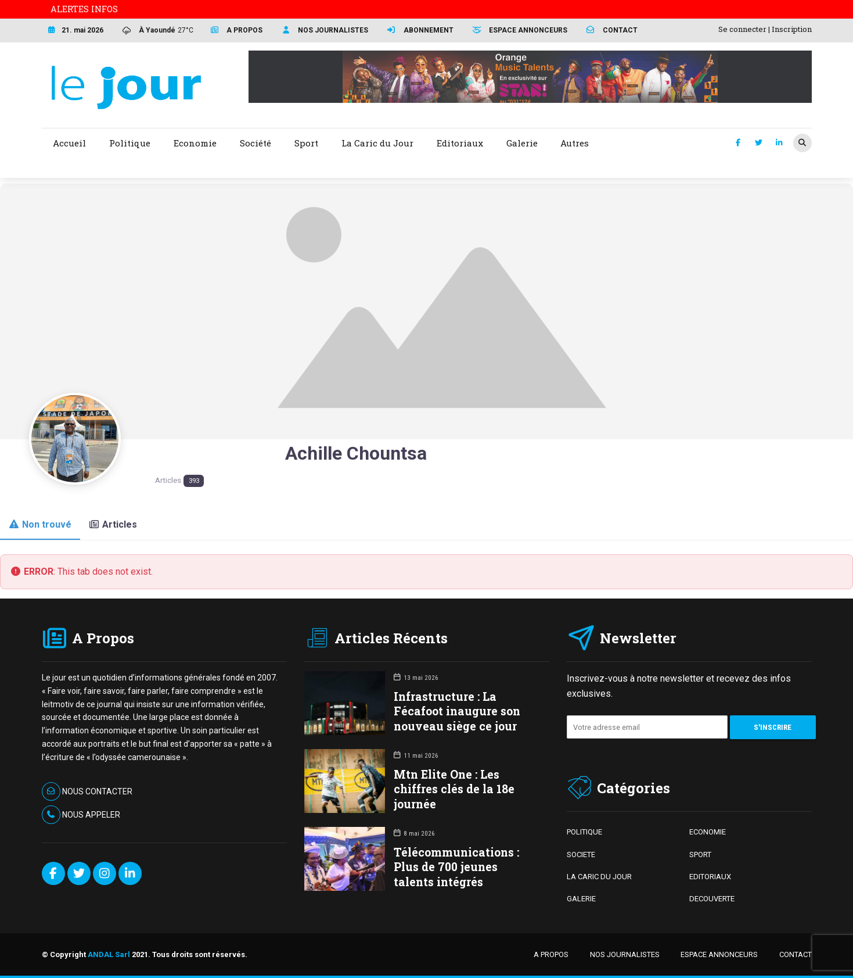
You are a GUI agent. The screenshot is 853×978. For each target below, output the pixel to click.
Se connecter (742, 29)
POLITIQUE (584, 831)
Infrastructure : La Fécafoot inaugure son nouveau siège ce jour (457, 711)
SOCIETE (581, 854)
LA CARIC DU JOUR (599, 876)
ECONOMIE (707, 831)
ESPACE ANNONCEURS (719, 954)
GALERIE (581, 898)
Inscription (792, 29)
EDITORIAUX (710, 876)
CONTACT (795, 954)
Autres (574, 143)
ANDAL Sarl (109, 954)
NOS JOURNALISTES (625, 954)
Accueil (69, 143)
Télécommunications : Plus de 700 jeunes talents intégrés (456, 867)
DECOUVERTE (712, 898)
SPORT (700, 854)
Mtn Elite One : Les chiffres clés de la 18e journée (454, 789)
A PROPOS (551, 954)
